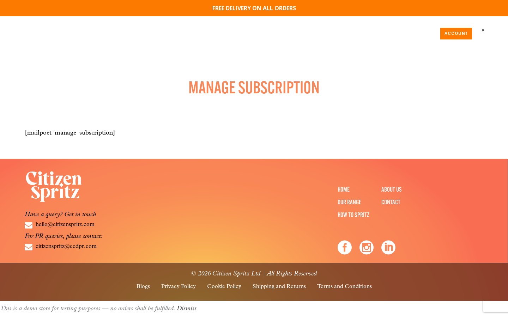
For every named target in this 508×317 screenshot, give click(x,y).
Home (344, 190)
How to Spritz (353, 215)
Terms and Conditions (344, 287)
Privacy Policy (178, 287)
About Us (391, 190)
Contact (390, 202)
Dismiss (186, 308)
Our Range (349, 202)
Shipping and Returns (279, 287)
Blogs (143, 287)
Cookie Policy (224, 287)
